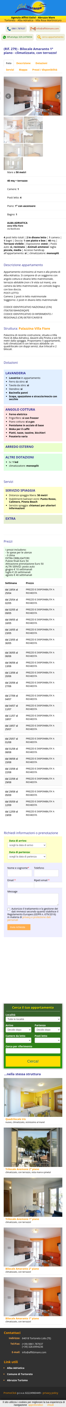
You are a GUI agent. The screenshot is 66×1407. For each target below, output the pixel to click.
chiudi (50, 1404)
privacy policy (50, 1393)
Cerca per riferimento (19, 1046)
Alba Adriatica (15, 1368)
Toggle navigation (10, 8)
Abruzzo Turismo (17, 1380)
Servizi (10, 69)
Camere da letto (15, 1035)
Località (10, 1014)
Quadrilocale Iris (15, 1119)
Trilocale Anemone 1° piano (22, 1219)
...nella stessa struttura (22, 1074)
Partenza (40, 1025)
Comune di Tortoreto (20, 1374)
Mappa (23, 69)
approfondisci (35, 1404)
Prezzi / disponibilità (44, 69)
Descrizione (23, 63)
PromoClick (10, 1393)
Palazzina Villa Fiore (34, 328)
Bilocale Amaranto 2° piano (22, 1268)
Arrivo (9, 1025)
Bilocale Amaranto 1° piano (22, 1318)
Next (58, 96)
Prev (8, 96)
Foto (8, 63)
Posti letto (41, 1035)
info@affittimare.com (34, 1352)
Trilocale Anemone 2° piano (22, 1169)
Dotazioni (41, 63)
